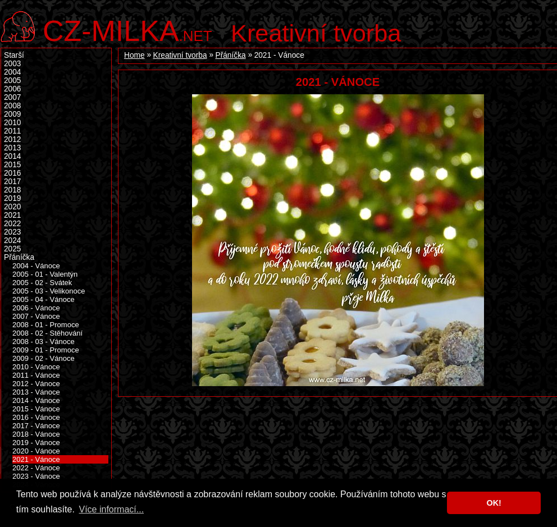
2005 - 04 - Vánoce (43, 299)
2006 (12, 89)
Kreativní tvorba (316, 33)
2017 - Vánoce (36, 425)
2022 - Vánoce (36, 468)
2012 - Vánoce (36, 383)
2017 (12, 181)
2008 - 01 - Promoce (45, 324)
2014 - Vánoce (36, 400)
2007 (12, 97)
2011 (12, 131)
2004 (12, 72)
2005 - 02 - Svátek (42, 282)
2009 (12, 114)
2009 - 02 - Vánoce (43, 358)
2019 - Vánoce (36, 442)
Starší (14, 55)
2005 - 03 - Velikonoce (48, 291)
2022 (12, 223)
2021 (12, 215)
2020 (12, 207)
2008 (12, 106)
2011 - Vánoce (36, 375)
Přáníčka (231, 55)
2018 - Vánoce (36, 434)
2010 (12, 122)
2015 (12, 165)
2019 (12, 198)
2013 (12, 148)
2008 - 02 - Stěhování (47, 333)
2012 (12, 139)
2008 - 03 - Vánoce (43, 341)
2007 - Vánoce (36, 316)
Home (134, 55)
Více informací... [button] (111, 509)
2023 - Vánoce (36, 476)
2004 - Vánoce (36, 266)
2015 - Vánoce (36, 409)
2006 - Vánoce (36, 308)
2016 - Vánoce (36, 417)
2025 (12, 249)
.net (127, 29)
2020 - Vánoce (36, 451)
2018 (12, 190)
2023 (12, 232)
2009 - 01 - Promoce (45, 350)
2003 (12, 63)
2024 (12, 240)
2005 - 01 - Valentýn (44, 274)
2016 (12, 173)
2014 (12, 156)
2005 (12, 80)
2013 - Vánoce (36, 392)
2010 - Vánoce (36, 367)
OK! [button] (493, 502)
